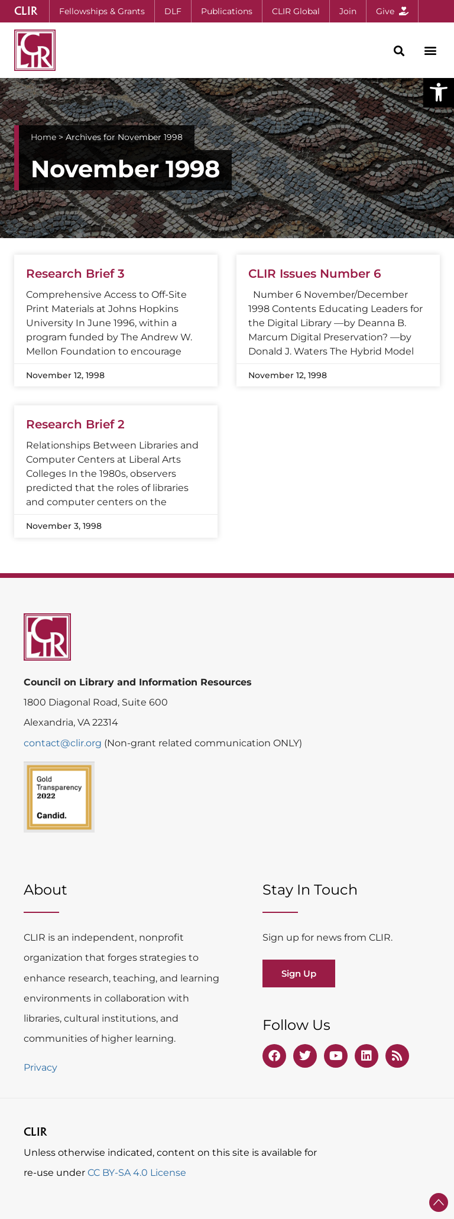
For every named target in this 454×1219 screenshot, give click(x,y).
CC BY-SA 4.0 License (136, 1172)
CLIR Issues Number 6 (314, 273)
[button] (438, 92)
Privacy (40, 1067)
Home (43, 137)
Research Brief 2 (75, 424)
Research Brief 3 (75, 273)
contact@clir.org (64, 743)
